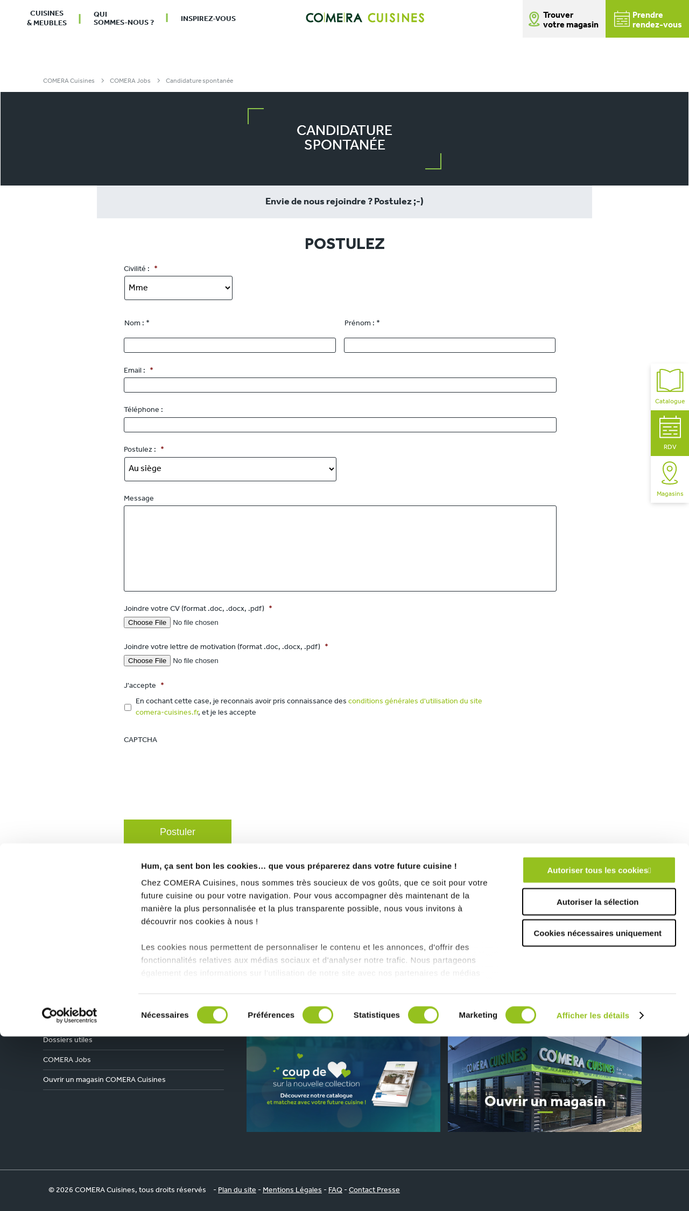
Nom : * (137, 323)
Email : (138, 371)
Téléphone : (143, 410)
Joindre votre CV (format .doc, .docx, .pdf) (198, 609)
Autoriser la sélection (598, 1076)
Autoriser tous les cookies (597, 1045)
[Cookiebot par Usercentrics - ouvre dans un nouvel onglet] (70, 1190)
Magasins (670, 479)
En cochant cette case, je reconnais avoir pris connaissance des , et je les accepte (309, 707)
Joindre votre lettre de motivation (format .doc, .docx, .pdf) (226, 647)
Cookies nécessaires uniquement (597, 1108)
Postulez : (144, 450)
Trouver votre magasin (571, 20)
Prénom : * (362, 323)
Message (139, 499)
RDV (670, 433)
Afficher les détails (593, 1189)
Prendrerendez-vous (648, 20)
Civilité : (141, 269)
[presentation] (205, 787)
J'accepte (144, 686)
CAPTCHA (140, 740)
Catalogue (670, 387)
